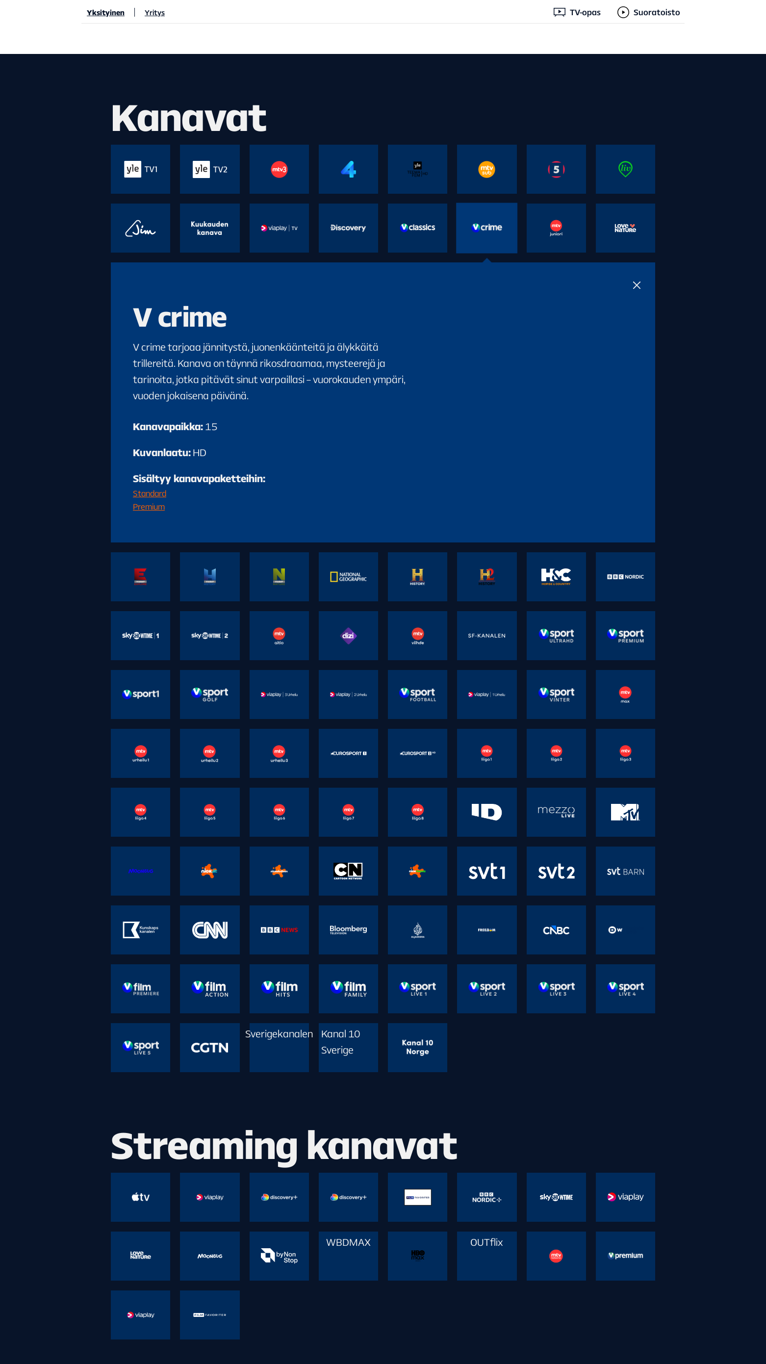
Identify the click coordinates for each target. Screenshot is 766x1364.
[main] (383, 709)
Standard (149, 493)
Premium (149, 506)
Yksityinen (106, 12)
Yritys (155, 12)
